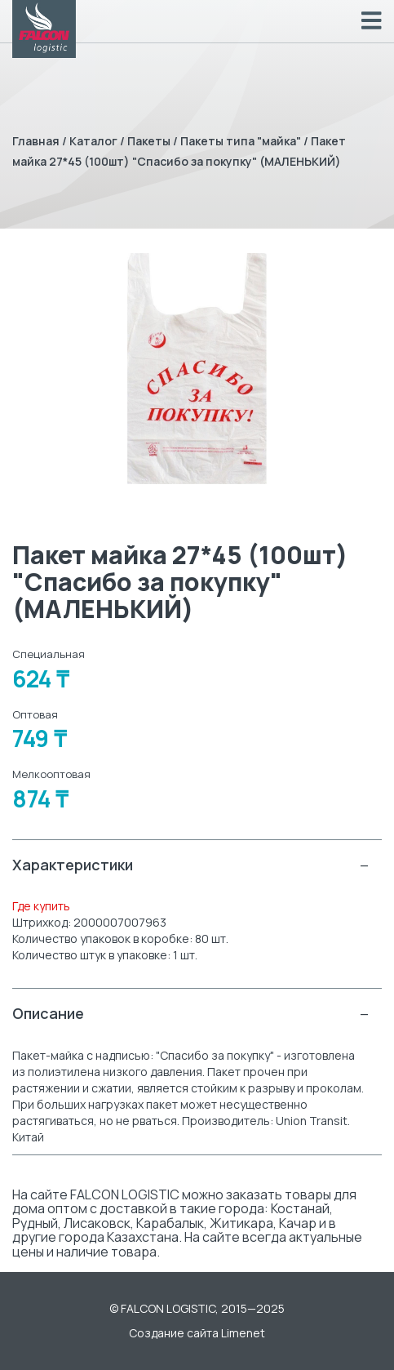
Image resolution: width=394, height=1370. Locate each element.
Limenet (243, 1333)
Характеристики (191, 865)
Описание (191, 1013)
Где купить (41, 906)
